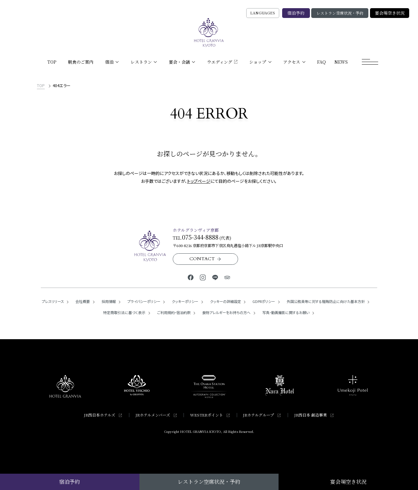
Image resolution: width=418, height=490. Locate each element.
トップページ (198, 181)
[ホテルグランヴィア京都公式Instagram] (203, 277)
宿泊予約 (295, 13)
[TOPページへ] (209, 32)
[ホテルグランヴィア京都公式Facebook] (191, 277)
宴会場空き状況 (390, 13)
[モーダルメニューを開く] (370, 62)
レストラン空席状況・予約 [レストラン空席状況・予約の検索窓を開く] (339, 13)
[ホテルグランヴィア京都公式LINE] (215, 277)
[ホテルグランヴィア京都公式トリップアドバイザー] (227, 277)
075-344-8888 (200, 237)
